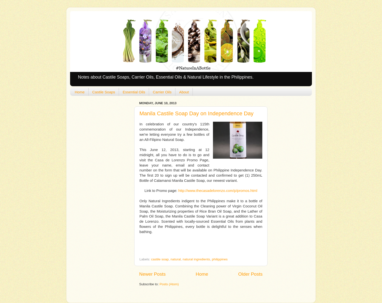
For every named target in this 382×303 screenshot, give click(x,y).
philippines (220, 259)
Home (80, 92)
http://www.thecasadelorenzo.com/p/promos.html (217, 191)
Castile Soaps (103, 92)
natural (176, 259)
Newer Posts (152, 274)
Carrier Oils (162, 92)
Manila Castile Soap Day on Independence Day (196, 113)
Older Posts (250, 274)
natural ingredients (196, 259)
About (184, 92)
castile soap (160, 259)
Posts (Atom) (169, 284)
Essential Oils (134, 92)
